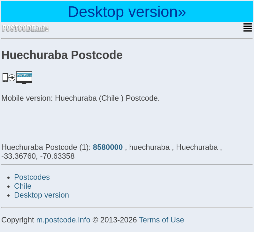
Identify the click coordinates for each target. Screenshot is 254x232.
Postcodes (32, 177)
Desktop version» (127, 11)
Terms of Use (161, 219)
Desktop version (41, 195)
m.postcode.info (63, 219)
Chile (23, 186)
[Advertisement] (52, 122)
